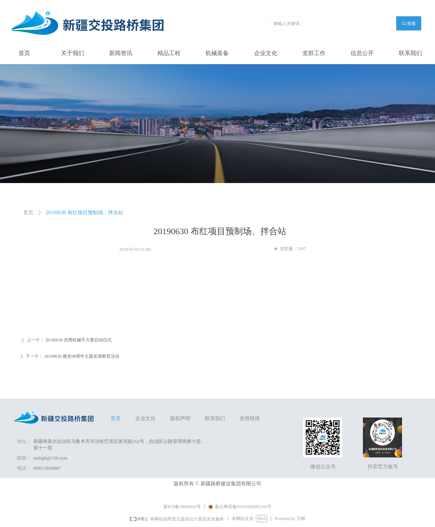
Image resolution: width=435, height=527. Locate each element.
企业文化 (145, 418)
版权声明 (180, 418)
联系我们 (215, 418)
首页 (28, 212)
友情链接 (250, 418)
